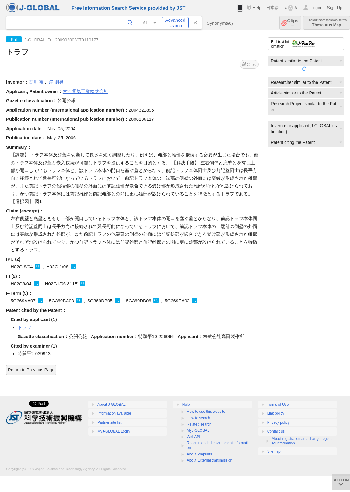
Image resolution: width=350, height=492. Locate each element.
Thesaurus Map (326, 22)
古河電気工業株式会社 (85, 91)
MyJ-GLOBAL (198, 430)
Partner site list (109, 422)
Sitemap (274, 451)
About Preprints (199, 454)
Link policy (275, 413)
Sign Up (334, 7)
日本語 (272, 7)
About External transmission (209, 460)
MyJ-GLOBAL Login (113, 431)
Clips (293, 22)
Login (315, 7)
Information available (114, 413)
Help (256, 7)
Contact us (276, 431)
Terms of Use (278, 404)
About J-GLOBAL (111, 404)
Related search (199, 424)
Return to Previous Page (31, 369)
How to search (198, 418)
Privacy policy (278, 422)
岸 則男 (56, 81)
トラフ (24, 327)
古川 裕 (36, 81)
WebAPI (193, 437)
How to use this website (206, 411)
